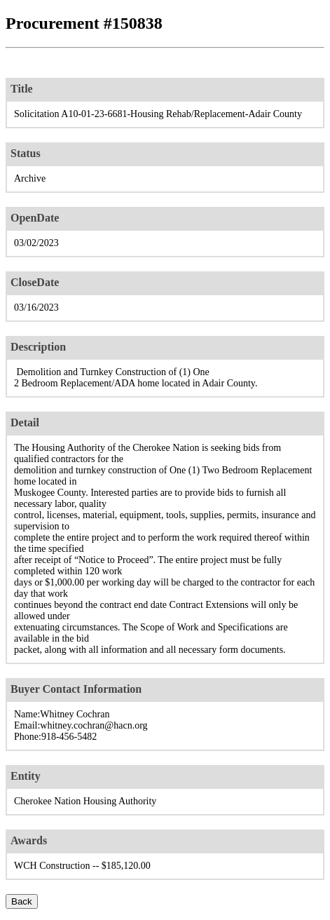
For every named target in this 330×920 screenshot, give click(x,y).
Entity (26, 776)
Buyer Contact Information (76, 689)
